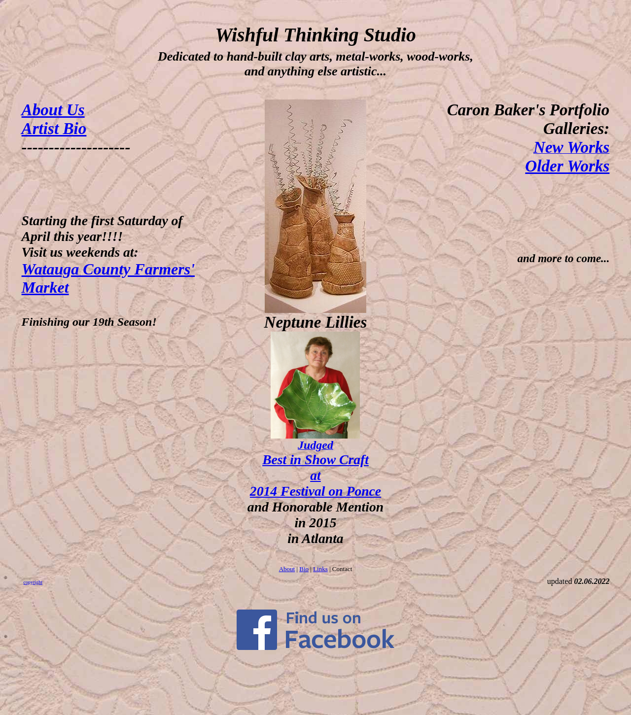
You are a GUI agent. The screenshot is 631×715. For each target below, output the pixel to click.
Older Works (567, 166)
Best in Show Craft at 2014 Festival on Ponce (315, 475)
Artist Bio (54, 128)
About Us (53, 110)
